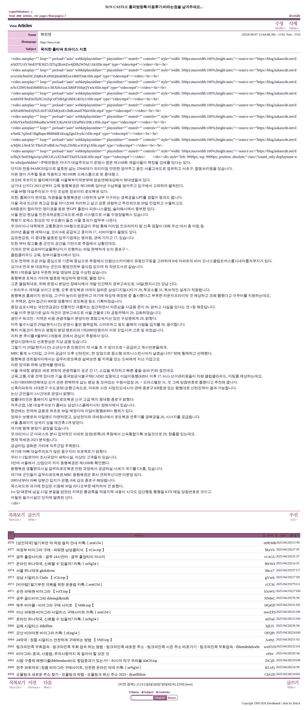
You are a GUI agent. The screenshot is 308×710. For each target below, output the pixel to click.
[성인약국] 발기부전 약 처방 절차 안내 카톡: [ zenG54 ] (59, 543)
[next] (188, 684)
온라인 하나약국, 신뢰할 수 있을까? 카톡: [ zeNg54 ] (57, 564)
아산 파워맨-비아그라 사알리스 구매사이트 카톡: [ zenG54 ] (63, 612)
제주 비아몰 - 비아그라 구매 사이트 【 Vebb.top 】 (55, 605)
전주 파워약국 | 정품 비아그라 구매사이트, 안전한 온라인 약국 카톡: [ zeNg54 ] (78, 667)
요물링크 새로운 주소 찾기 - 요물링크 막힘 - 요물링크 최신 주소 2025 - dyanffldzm (81, 674)
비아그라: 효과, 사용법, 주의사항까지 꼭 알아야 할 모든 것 (62, 654)
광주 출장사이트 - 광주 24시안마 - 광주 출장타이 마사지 (60, 557)
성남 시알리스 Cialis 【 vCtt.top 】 (43, 577)
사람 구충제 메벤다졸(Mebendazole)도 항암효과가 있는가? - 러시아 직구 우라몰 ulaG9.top (86, 661)
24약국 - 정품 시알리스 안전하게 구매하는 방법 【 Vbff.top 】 (65, 640)
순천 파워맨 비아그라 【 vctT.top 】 (44, 591)
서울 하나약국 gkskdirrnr (35, 571)
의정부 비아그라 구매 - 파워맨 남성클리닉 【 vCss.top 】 (61, 550)
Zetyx (296, 703)
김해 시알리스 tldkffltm (34, 626)
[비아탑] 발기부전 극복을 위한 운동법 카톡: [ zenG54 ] (59, 584)
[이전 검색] (127, 684)
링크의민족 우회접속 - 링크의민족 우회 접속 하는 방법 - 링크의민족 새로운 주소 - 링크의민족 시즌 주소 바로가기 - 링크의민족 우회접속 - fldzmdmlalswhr (138, 647)
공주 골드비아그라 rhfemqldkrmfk (42, 598)
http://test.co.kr (50, 42)
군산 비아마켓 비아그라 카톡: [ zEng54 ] (47, 633)
